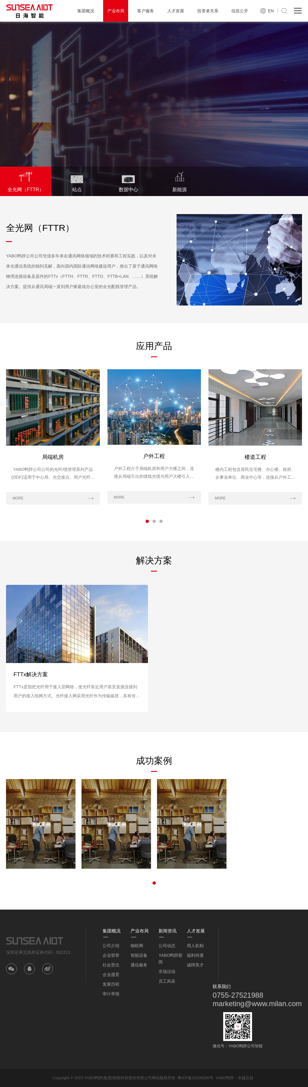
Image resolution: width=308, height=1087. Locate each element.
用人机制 (195, 945)
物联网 (137, 945)
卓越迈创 (245, 1078)
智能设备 (139, 955)
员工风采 (167, 981)
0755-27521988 (238, 995)
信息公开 (239, 10)
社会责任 (111, 965)
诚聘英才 (195, 965)
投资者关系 (207, 10)
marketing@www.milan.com (257, 1003)
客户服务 (145, 10)
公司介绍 (111, 945)
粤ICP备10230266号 (195, 1078)
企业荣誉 (111, 955)
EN (271, 10)
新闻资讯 (168, 930)
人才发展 (175, 10)
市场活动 (167, 971)
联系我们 (222, 986)
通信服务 (139, 965)
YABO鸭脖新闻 (171, 958)
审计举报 (111, 993)
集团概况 (85, 10)
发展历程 (111, 984)
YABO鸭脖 (224, 1078)
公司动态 (167, 945)
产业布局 (115, 10)
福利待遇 (195, 955)
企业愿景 (111, 974)
